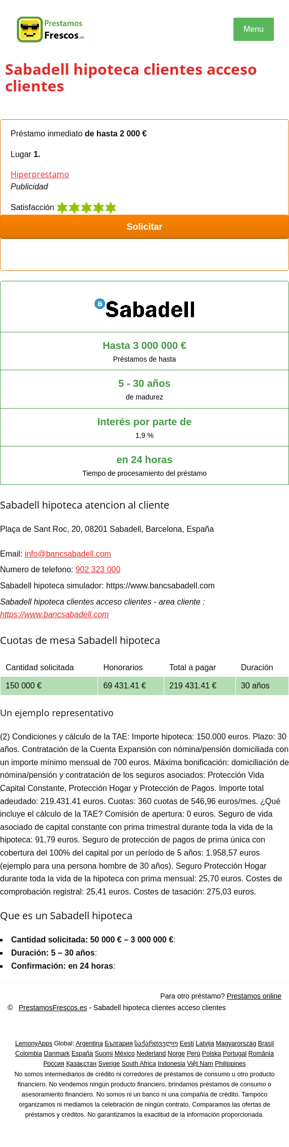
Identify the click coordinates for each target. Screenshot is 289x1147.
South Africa (139, 1063)
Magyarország (236, 1043)
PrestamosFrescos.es (53, 1008)
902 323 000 (97, 569)
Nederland (151, 1053)
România (260, 1053)
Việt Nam (200, 1063)
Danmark (57, 1053)
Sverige (109, 1063)
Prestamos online (254, 996)
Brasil (266, 1043)
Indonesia (171, 1063)
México (125, 1053)
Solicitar (144, 227)
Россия (53, 1063)
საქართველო (156, 1043)
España (82, 1053)
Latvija (205, 1043)
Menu (254, 29)
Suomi (104, 1053)
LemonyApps (34, 1043)
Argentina (89, 1043)
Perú (194, 1053)
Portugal (235, 1053)
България (119, 1043)
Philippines (230, 1063)
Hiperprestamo (40, 174)
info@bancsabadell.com (68, 554)
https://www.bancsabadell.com (54, 614)
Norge (176, 1053)
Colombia (28, 1053)
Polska (211, 1053)
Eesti (187, 1043)
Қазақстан (81, 1063)
